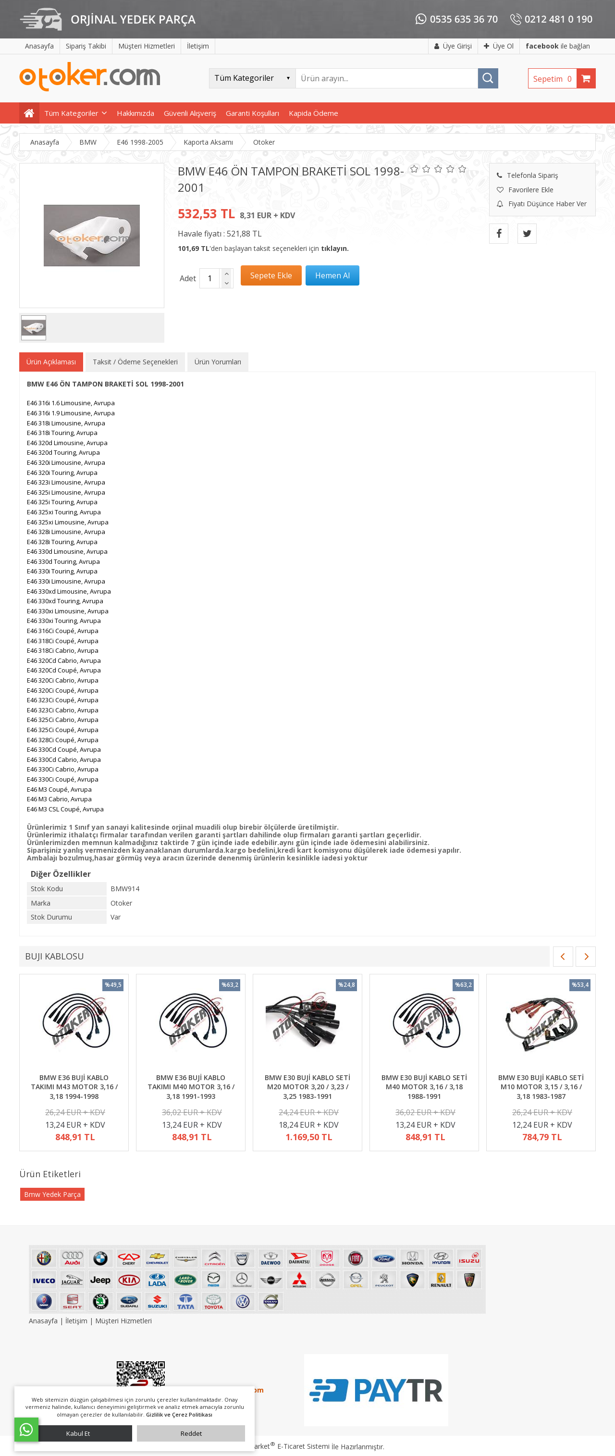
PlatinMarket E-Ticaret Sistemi (280, 1446)
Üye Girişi (453, 45)
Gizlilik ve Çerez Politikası (179, 1414)
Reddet (191, 1433)
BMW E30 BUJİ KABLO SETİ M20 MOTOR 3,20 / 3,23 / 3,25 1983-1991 (307, 1087)
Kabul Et (78, 1433)
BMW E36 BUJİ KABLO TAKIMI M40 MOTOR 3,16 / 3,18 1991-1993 (191, 1087)
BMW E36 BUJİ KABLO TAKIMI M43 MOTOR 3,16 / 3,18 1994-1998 (74, 1087)
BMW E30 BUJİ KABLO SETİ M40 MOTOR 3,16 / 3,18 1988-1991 (424, 1087)
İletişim (76, 1320)
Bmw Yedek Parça (52, 1194)
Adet (188, 278)
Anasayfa (44, 1320)
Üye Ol (499, 45)
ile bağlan (558, 45)
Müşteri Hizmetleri (123, 1320)
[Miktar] (209, 278)
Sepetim (555, 79)
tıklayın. (335, 248)
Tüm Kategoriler (71, 113)
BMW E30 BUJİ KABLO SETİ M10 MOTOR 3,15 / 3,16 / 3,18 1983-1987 (541, 1087)
